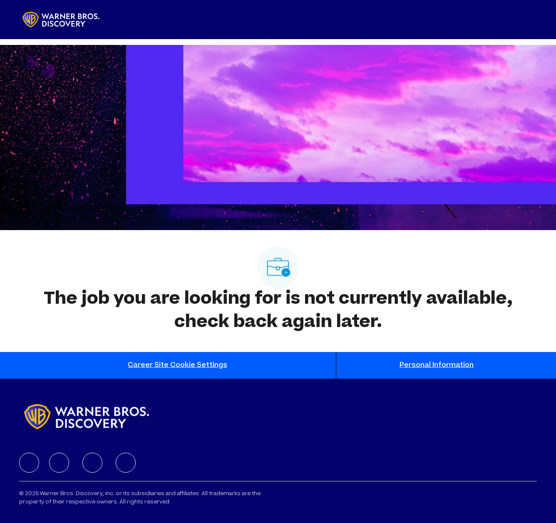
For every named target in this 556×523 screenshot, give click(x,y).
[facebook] (29, 463)
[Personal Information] (436, 365)
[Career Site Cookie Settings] (177, 365)
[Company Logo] (60, 19)
